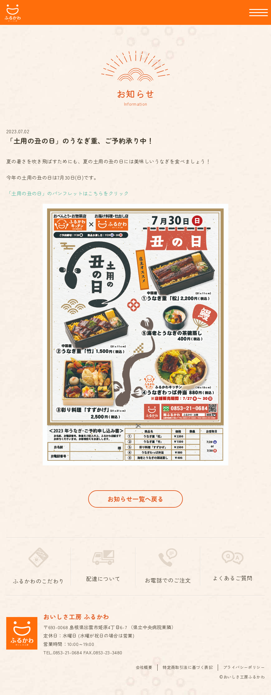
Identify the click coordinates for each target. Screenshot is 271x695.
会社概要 (144, 667)
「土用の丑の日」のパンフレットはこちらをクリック (67, 193)
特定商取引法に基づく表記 (188, 667)
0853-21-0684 (67, 652)
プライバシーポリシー (244, 667)
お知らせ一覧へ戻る (135, 498)
